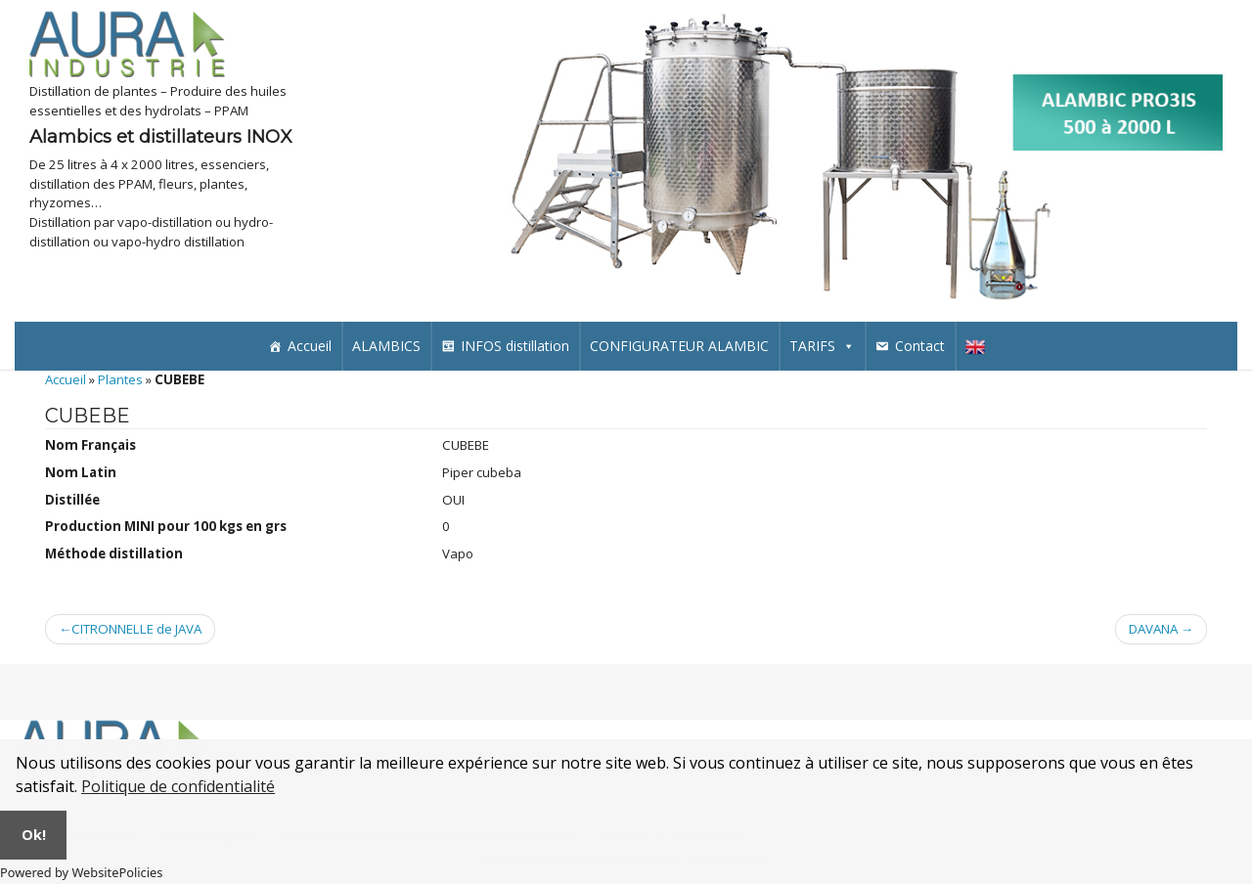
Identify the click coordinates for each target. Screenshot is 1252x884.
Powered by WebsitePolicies (81, 872)
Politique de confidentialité (178, 786)
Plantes (120, 379)
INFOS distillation (515, 345)
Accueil (310, 345)
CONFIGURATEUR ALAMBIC (679, 345)
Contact (920, 345)
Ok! (34, 834)
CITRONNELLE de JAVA (136, 629)
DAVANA (1153, 629)
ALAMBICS (386, 345)
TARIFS (822, 345)
